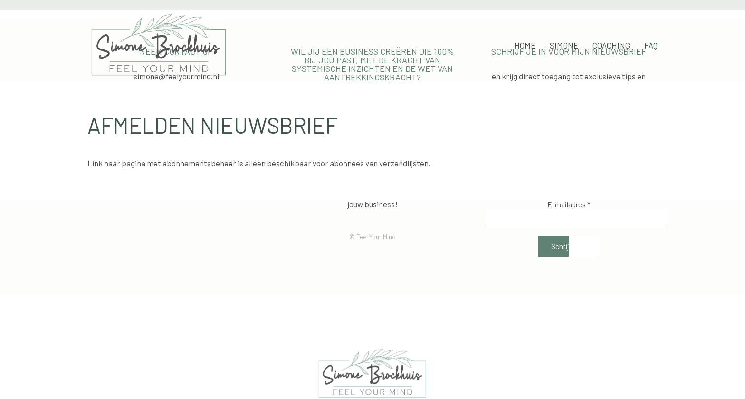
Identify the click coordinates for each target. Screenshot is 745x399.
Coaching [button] (611, 45)
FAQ (651, 45)
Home (524, 45)
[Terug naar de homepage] (158, 45)
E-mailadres (569, 204)
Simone (564, 45)
